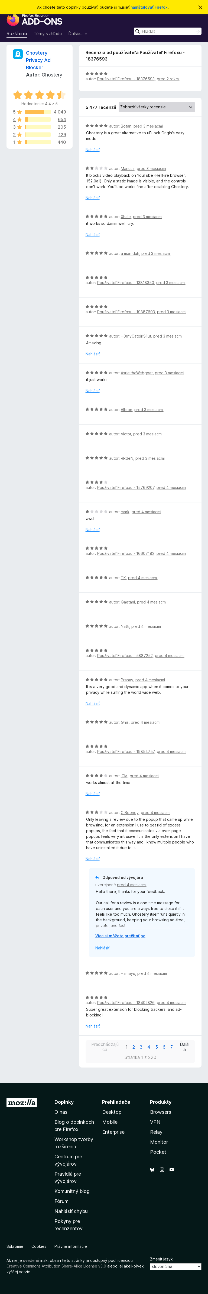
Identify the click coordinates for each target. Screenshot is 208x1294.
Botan (126, 126)
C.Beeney (130, 812)
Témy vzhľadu (48, 33)
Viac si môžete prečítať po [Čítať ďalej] (120, 935)
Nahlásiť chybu (71, 1211)
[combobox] (168, 31)
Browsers (160, 1112)
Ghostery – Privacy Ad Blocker (38, 60)
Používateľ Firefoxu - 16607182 (125, 553)
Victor (126, 434)
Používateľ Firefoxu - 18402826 (126, 1002)
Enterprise (113, 1132)
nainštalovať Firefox (149, 7)
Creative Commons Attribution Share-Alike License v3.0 (56, 1266)
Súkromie (14, 1246)
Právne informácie (70, 1246)
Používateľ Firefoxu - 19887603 (126, 311)
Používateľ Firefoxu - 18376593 (126, 78)
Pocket (158, 1152)
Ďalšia (184, 1047)
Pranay (127, 680)
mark (125, 511)
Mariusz (128, 168)
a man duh (130, 253)
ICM (124, 775)
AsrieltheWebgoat (137, 373)
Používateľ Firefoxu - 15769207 (125, 487)
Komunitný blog (72, 1191)
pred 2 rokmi (168, 78)
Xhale (126, 216)
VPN (155, 1122)
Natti (125, 626)
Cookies (38, 1246)
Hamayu (128, 973)
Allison (126, 409)
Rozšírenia (16, 33)
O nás (60, 1112)
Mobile (110, 1122)
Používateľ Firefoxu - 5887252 (125, 655)
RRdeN (127, 458)
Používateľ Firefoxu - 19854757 (126, 751)
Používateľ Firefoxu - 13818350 (125, 282)
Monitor (159, 1142)
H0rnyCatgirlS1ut (136, 336)
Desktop (111, 1112)
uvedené (31, 1260)
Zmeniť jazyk (161, 1259)
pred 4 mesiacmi (171, 487)
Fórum (61, 1201)
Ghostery (52, 75)
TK (123, 577)
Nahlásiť (93, 149)
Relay (156, 1132)
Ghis (125, 722)
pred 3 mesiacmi (148, 126)
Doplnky (64, 1102)
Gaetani (128, 602)
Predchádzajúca (105, 1047)
